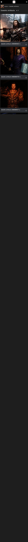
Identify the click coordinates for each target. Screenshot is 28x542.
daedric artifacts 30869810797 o (10, 77)
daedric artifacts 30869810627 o (10, 44)
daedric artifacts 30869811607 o (10, 176)
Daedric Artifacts (14, 6)
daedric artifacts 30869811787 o (10, 209)
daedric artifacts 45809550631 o (11, 439)
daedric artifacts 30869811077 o (10, 110)
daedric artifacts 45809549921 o (11, 373)
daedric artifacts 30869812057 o (10, 242)
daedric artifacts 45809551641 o (10, 505)
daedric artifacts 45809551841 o (10, 538)
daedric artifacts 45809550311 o (10, 406)
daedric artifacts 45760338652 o (11, 307)
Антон (6, 6)
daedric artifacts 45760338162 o (10, 274)
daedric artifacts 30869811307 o (10, 143)
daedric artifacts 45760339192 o (10, 340)
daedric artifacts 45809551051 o (10, 472)
